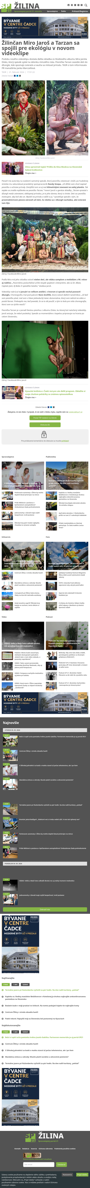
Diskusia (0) (45, 425)
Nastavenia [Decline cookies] (67, 1174)
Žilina (26, 6)
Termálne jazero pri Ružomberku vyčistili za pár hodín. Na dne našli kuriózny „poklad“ (42, 990)
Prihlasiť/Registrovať (81, 11)
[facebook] (15, 75)
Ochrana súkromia (46, 1149)
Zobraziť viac (45, 909)
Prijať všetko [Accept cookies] (82, 1174)
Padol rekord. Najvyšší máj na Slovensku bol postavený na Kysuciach (34, 1018)
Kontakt (18, 1149)
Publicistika (51, 457)
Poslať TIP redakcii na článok (45, 418)
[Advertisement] (45, 795)
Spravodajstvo (52, 11)
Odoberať (61, 1164)
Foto (48, 537)
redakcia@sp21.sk (75, 412)
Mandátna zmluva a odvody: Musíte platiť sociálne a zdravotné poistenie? (37, 1057)
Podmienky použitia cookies (64, 1149)
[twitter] (17, 75)
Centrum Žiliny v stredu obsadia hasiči (21, 1012)
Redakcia (25, 1149)
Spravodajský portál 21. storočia (28, 11)
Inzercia (34, 1149)
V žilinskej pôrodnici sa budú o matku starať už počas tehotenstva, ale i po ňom (39, 1050)
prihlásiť (65, 441)
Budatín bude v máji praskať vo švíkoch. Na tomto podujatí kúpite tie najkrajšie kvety (42, 1005)
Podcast (49, 617)
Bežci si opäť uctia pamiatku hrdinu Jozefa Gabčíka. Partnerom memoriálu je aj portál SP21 (44, 1037)
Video (4, 617)
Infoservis (6, 537)
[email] (20, 75)
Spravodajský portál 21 (48, 1141)
